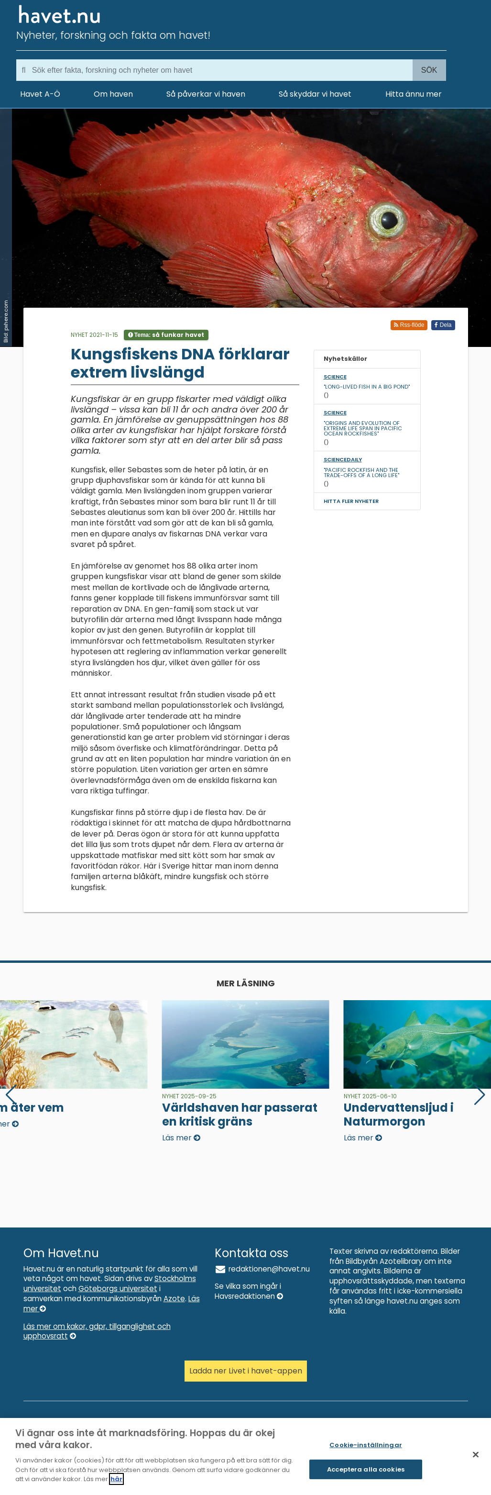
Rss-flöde (409, 325)
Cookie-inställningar (365, 1450)
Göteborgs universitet (117, 1288)
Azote (174, 1299)
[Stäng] (475, 1460)
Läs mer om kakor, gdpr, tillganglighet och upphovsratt (97, 1331)
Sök (429, 70)
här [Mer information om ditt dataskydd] (116, 1484)
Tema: (166, 335)
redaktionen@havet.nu (262, 1269)
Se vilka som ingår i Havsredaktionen (249, 1291)
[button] (479, 1094)
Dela (443, 325)
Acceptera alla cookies (365, 1474)
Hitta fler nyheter (351, 501)
